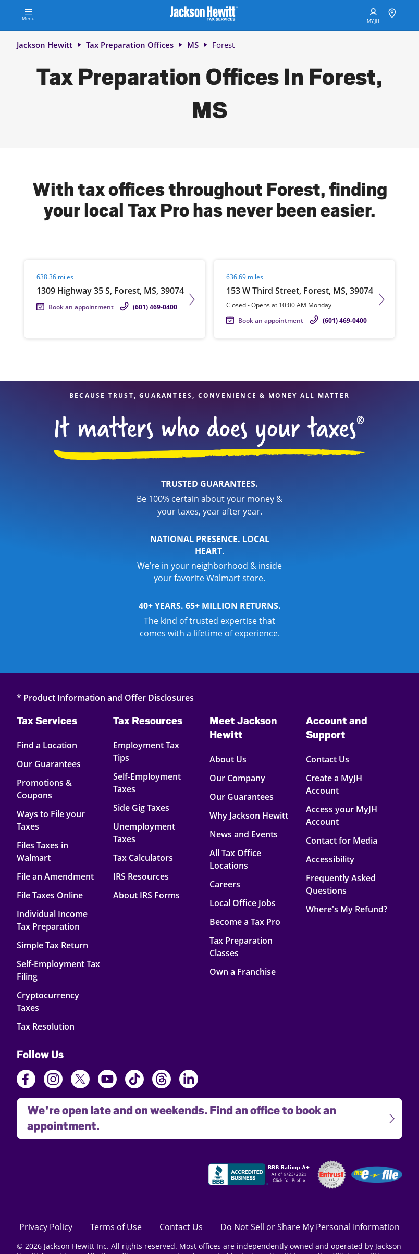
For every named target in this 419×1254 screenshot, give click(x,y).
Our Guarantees (54, 764)
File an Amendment (55, 876)
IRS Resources (141, 876)
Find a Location (54, 745)
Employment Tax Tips (146, 751)
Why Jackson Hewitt (249, 815)
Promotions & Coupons (54, 788)
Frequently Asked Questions (341, 884)
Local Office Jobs (243, 903)
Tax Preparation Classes (241, 946)
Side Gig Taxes (141, 807)
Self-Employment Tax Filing (58, 970)
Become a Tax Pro (245, 921)
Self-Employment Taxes (147, 782)
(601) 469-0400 (155, 307)
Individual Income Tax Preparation (54, 920)
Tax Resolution (54, 1026)
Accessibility (330, 859)
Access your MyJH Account (341, 815)
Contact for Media (341, 840)
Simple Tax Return (54, 945)
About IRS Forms (146, 895)
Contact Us (327, 759)
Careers (225, 884)
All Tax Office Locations (235, 859)
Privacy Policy (45, 1227)
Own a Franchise (243, 971)
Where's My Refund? (346, 909)
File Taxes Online (54, 895)
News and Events (244, 834)
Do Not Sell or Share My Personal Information (310, 1227)
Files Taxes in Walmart (54, 851)
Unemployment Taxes (144, 832)
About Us (228, 759)
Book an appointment (81, 307)
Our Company (237, 778)
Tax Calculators (143, 857)
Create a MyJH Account (334, 784)
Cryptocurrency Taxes (54, 1001)
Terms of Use (116, 1227)
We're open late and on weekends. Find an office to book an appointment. (206, 1115)
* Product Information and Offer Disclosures (105, 698)
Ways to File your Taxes (54, 820)
